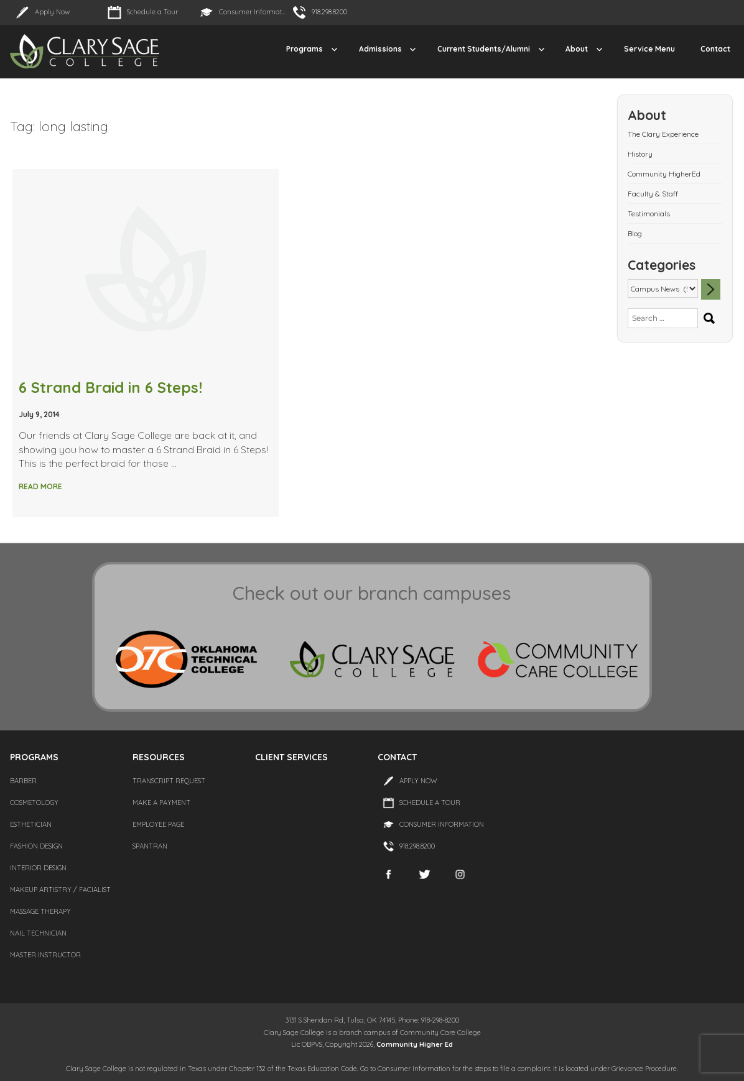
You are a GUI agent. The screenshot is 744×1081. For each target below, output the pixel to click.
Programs (304, 48)
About (576, 48)
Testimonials (649, 213)
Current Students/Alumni (483, 48)
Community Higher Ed (414, 1044)
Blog (635, 233)
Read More (40, 486)
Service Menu (649, 48)
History (640, 154)
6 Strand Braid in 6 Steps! (110, 387)
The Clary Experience (663, 134)
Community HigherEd (664, 173)
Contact (715, 48)
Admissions (380, 48)
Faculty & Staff (653, 193)
